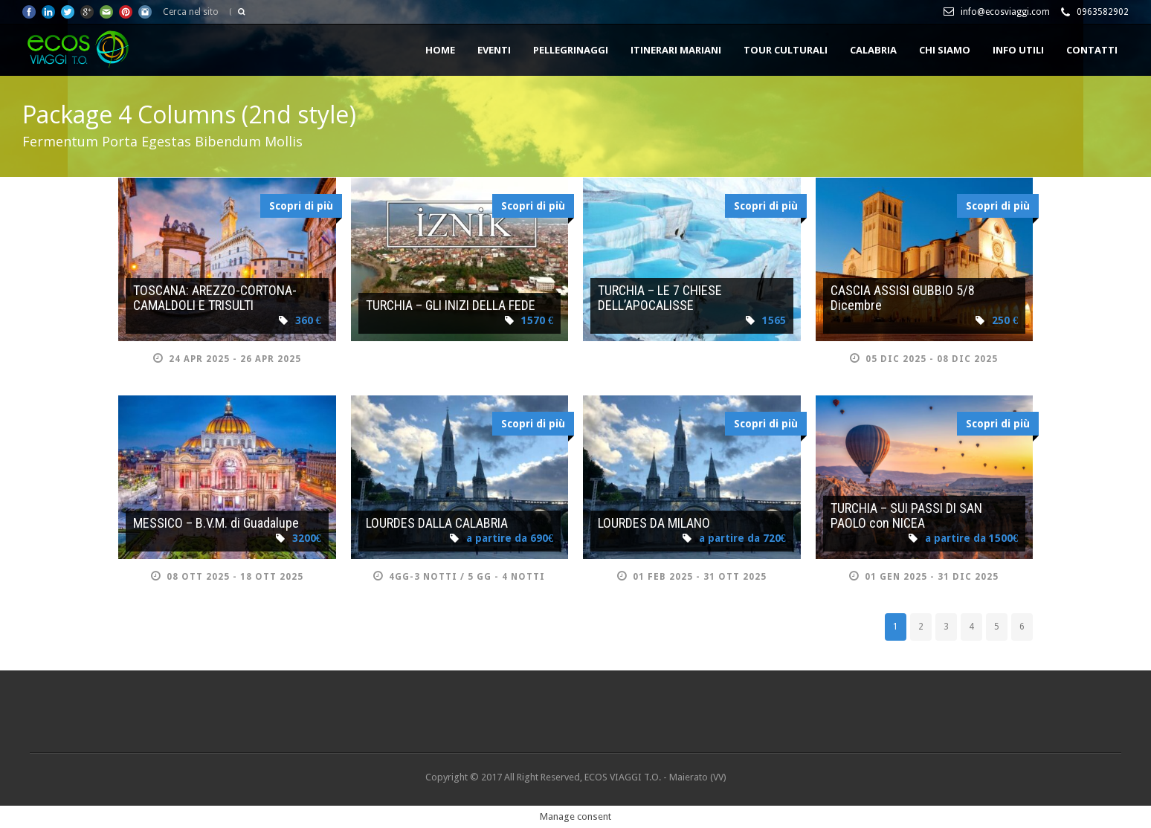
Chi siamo (944, 49)
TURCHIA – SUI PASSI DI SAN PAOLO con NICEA (906, 515)
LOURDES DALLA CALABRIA (437, 523)
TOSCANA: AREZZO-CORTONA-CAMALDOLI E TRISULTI (215, 297)
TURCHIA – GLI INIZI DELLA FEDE (450, 305)
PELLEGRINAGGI (570, 49)
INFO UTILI (1018, 49)
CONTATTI (1092, 49)
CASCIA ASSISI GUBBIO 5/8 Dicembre (903, 297)
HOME (440, 49)
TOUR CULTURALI (786, 49)
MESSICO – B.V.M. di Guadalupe (216, 523)
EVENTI (494, 49)
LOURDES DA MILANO (654, 523)
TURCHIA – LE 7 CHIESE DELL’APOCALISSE (660, 297)
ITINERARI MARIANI (676, 49)
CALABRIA (873, 49)
